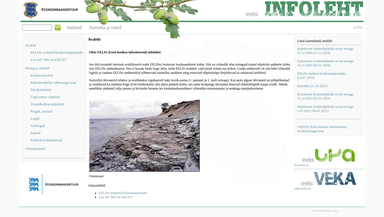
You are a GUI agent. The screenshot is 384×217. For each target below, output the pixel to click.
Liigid (34, 118)
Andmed (73, 27)
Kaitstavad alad (41, 75)
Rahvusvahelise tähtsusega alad (53, 82)
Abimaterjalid (35, 149)
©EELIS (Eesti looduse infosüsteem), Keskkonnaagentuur (322, 129)
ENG (358, 27)
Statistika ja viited (105, 27)
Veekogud (37, 126)
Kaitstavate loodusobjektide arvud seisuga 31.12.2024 (325, 51)
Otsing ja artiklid (37, 68)
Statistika (312, 86)
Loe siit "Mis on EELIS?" (49, 59)
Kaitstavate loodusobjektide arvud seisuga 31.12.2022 (325, 96)
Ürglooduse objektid (45, 97)
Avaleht (30, 45)
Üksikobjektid (40, 90)
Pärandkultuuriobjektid (47, 104)
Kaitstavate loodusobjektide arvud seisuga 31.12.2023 (325, 63)
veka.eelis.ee (302, 188)
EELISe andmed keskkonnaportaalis (56, 52)
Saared (35, 133)
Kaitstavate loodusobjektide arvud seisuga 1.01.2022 (325, 109)
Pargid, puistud (41, 111)
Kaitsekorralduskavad (46, 140)
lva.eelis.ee (301, 165)
